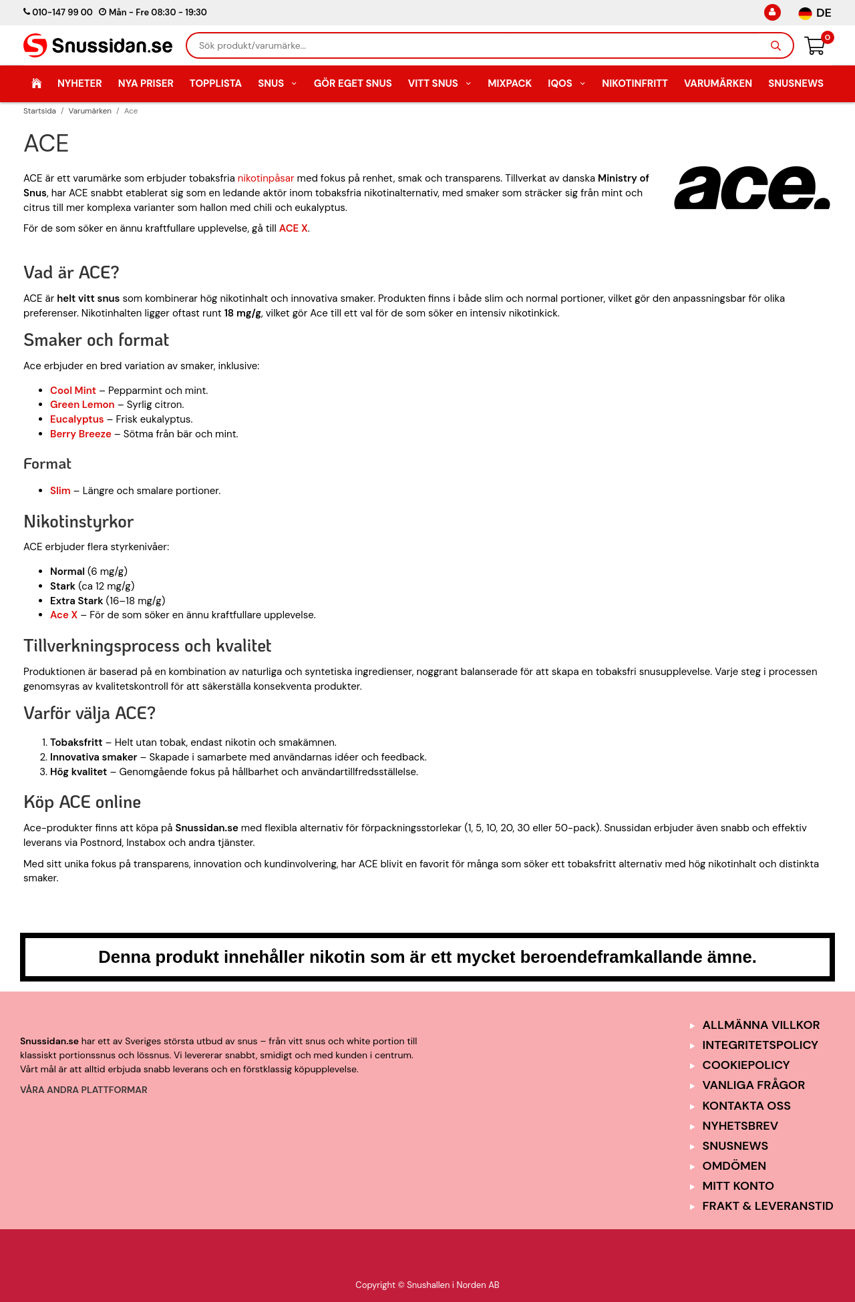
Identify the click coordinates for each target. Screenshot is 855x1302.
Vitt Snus (440, 83)
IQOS (567, 83)
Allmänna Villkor (761, 1025)
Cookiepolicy (746, 1065)
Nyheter (79, 83)
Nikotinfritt (635, 83)
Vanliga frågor (754, 1085)
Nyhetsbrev (741, 1126)
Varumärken (718, 83)
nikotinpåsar (266, 178)
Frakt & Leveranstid (768, 1206)
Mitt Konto (739, 1186)
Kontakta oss (747, 1106)
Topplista (216, 83)
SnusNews (796, 83)
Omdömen (735, 1166)
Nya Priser (146, 83)
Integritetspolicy (761, 1045)
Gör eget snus (353, 83)
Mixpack (510, 83)
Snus (278, 83)
